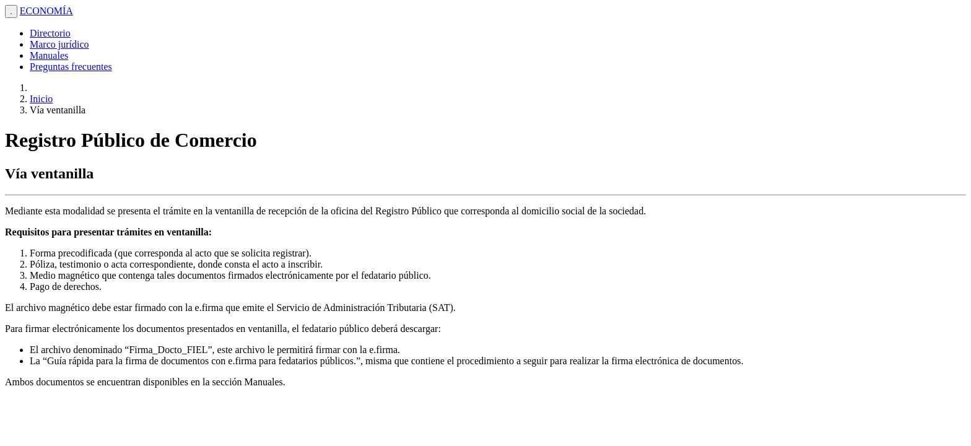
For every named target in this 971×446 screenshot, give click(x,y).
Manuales (49, 55)
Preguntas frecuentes (71, 66)
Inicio (41, 99)
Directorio (50, 33)
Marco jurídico (59, 44)
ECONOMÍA (46, 11)
